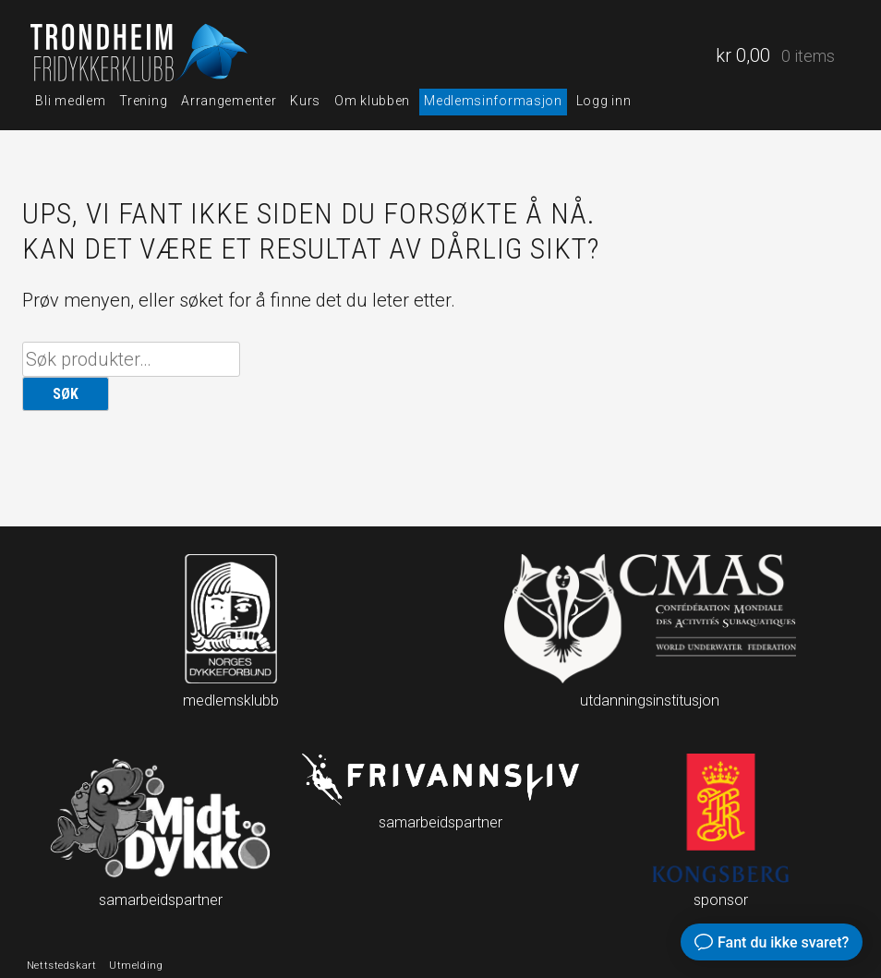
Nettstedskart (61, 965)
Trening (143, 100)
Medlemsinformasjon (493, 100)
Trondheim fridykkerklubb (141, 51)
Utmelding (136, 965)
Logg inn (604, 100)
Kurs (305, 100)
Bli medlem (70, 100)
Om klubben (372, 100)
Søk (65, 394)
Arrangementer (228, 100)
